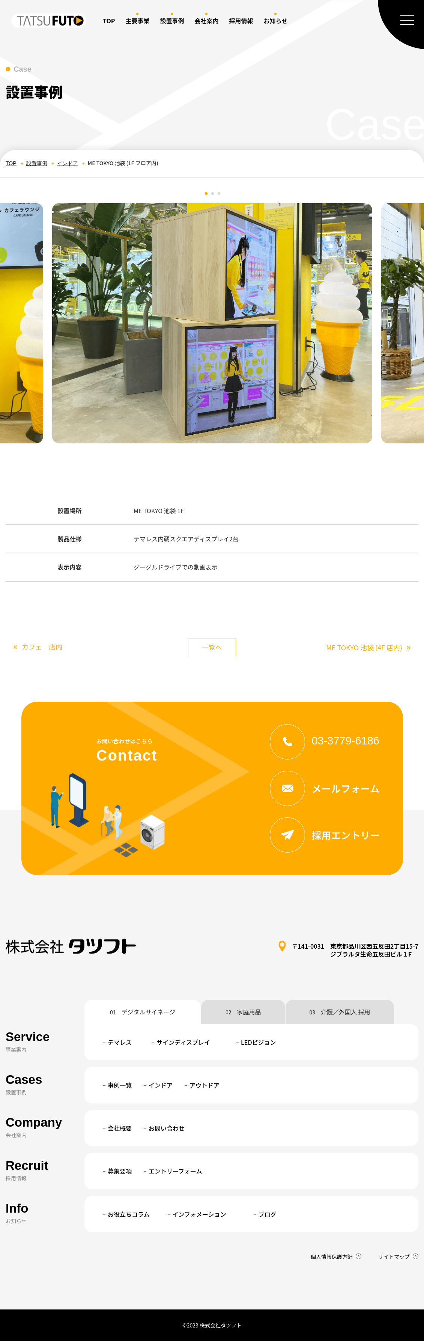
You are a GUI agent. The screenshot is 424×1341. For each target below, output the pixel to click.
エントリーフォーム (175, 1170)
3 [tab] (219, 193)
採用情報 (241, 20)
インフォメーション (199, 1214)
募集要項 (120, 1170)
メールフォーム (324, 788)
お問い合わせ (167, 1128)
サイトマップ (394, 1256)
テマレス (120, 1042)
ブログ (268, 1214)
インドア (67, 163)
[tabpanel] (212, 323)
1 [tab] (206, 193)
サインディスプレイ (183, 1042)
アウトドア (204, 1084)
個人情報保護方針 (332, 1256)
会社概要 (120, 1128)
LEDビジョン (258, 1042)
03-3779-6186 (324, 741)
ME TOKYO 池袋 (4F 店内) (368, 647)
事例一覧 (120, 1084)
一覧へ (212, 647)
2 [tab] (213, 193)
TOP (109, 20)
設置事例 (36, 163)
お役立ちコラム (129, 1214)
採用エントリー (325, 835)
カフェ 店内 (37, 646)
